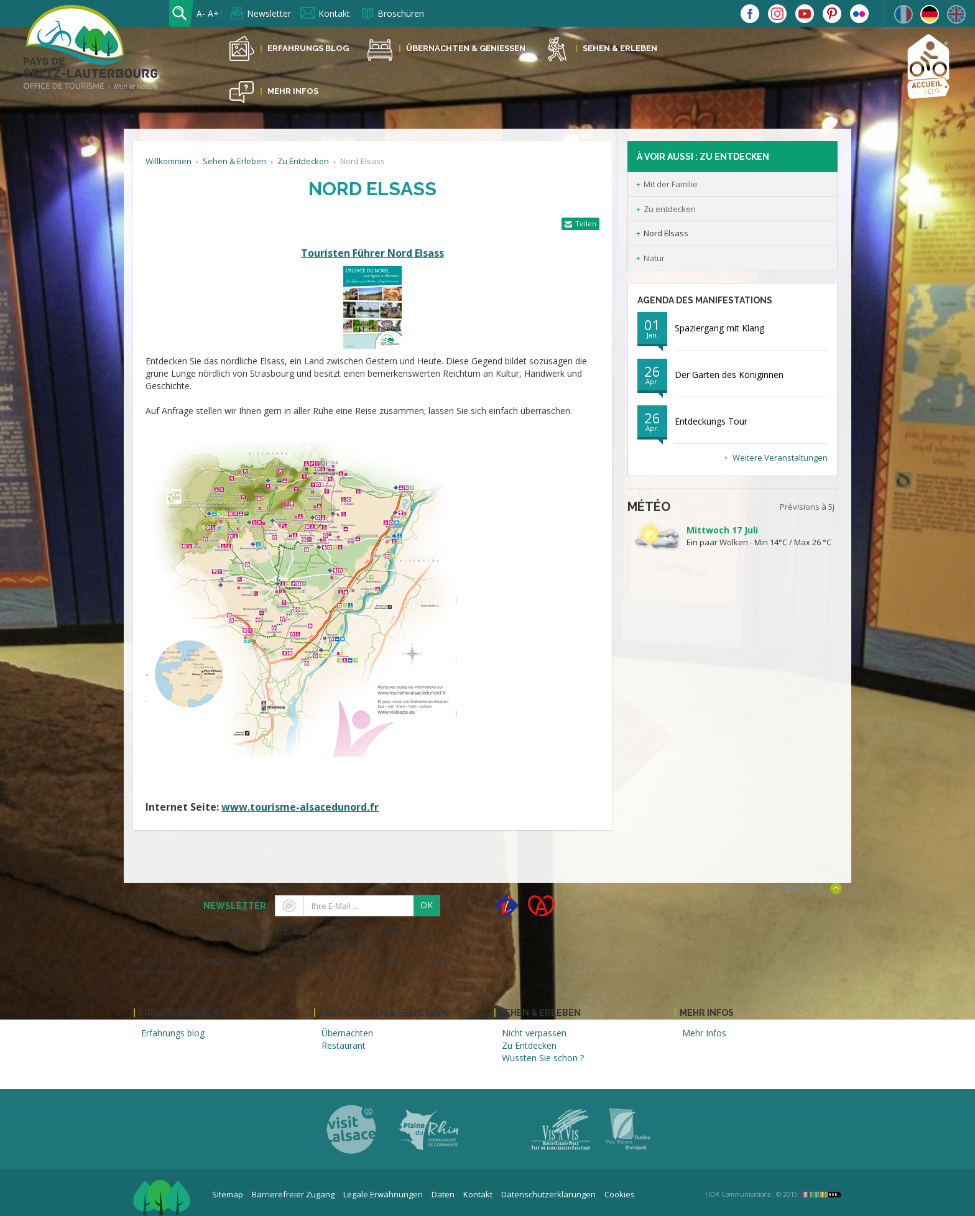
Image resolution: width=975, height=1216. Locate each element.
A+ (213, 13)
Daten (443, 1194)
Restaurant (343, 1045)
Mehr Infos (292, 91)
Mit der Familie (671, 184)
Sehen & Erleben (620, 48)
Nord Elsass (666, 233)
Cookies (619, 1194)
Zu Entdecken (303, 161)
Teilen (585, 223)
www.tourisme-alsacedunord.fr (300, 807)
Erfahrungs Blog (308, 48)
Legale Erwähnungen (383, 1194)
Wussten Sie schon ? (543, 1058)
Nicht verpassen (534, 1033)
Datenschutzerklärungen (548, 1194)
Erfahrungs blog (173, 1033)
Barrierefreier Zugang (293, 1194)
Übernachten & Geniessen (465, 48)
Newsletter (269, 13)
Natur (654, 258)
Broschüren (400, 13)
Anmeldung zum (199, 906)
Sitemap (227, 1194)
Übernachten (347, 1033)
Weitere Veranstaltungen (780, 457)
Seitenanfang (797, 888)
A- (200, 13)
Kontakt (334, 13)
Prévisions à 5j (807, 506)
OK (426, 905)
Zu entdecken (670, 208)
